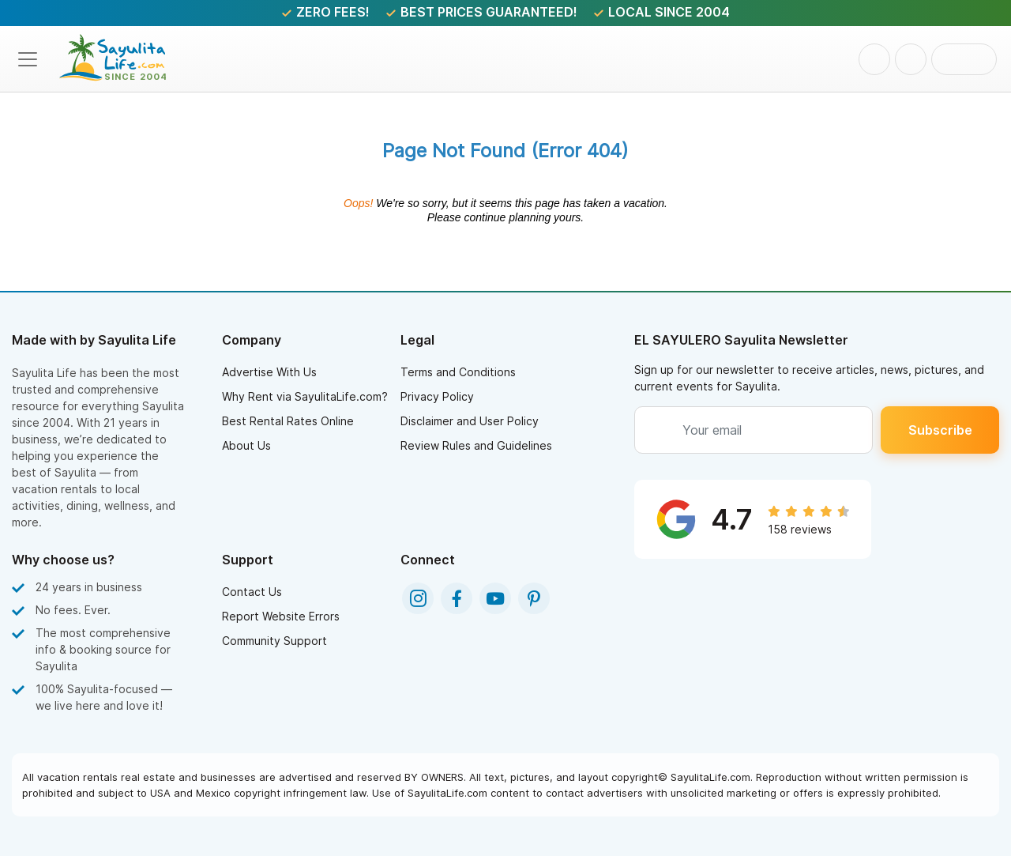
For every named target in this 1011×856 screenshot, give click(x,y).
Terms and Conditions (458, 372)
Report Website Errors (281, 616)
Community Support (274, 640)
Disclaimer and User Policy (469, 421)
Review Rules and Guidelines (476, 445)
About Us (246, 445)
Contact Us (252, 591)
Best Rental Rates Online (288, 421)
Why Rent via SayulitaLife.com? (305, 396)
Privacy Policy (437, 396)
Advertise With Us (269, 372)
